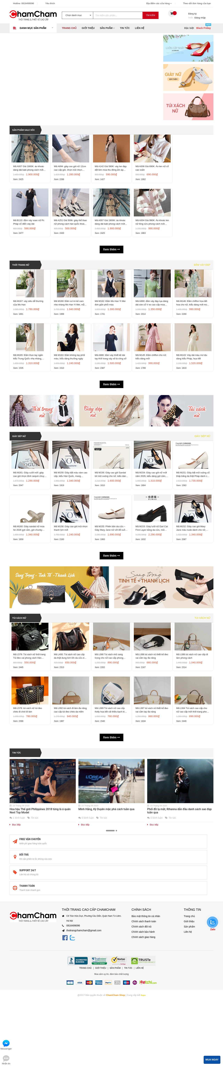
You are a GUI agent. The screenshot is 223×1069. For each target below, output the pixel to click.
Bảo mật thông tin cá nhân (144, 952)
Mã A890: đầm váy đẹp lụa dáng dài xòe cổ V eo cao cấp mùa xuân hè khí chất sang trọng (151, 332)
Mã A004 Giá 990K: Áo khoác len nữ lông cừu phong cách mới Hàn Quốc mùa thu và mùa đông (152, 240)
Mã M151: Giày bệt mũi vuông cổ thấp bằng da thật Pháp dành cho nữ (192, 525)
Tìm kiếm (150, 15)
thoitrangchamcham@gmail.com (81, 967)
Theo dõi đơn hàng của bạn (197, 3)
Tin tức (125, 28)
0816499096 (27, 3)
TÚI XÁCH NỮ (20, 680)
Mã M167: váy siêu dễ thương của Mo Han (29, 332)
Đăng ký (192, 13)
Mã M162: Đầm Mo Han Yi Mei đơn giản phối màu (111, 332)
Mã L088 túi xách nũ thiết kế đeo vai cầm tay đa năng (150, 728)
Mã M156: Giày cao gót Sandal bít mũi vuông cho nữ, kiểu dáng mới (111, 525)
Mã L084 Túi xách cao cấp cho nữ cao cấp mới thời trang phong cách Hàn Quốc (192, 793)
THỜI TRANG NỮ (22, 284)
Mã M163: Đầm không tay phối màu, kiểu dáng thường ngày (70, 396)
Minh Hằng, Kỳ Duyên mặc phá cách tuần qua (106, 893)
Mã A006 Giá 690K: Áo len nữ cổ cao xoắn (151, 176)
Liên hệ (139, 28)
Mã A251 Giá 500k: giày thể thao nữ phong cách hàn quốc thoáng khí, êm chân (70, 240)
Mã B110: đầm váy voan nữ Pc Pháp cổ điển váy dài (29, 240)
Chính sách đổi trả (140, 963)
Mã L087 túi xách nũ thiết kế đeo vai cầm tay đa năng (150, 793)
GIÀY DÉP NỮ (20, 477)
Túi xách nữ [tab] (202, 681)
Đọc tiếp (15, 909)
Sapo (143, 1031)
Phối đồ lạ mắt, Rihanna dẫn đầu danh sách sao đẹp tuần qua (179, 895)
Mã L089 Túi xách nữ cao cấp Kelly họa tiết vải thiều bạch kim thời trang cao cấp (111, 793)
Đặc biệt (189, 28)
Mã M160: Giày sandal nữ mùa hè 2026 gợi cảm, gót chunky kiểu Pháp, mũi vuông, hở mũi (29, 589)
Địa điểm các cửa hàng (159, 3)
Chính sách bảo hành (141, 968)
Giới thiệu (88, 28)
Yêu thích (50, 3)
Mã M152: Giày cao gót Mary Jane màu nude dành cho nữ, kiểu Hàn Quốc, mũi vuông (192, 589)
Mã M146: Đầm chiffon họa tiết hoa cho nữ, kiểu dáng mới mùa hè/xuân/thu (192, 332)
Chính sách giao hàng (142, 973)
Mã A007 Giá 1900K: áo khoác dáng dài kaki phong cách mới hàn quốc (29, 176)
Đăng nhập (200, 17)
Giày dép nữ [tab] (202, 477)
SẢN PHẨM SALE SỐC (26, 128)
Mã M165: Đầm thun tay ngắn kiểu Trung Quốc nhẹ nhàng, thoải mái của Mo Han (29, 396)
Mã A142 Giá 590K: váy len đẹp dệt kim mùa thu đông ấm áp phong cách (110, 176)
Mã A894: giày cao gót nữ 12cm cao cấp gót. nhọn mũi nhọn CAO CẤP (69, 176)
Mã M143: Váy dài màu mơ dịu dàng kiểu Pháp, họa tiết (192, 396)
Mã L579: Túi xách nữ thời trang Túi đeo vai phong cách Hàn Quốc (28, 728)
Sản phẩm (107, 28)
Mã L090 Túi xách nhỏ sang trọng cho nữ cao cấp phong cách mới (110, 728)
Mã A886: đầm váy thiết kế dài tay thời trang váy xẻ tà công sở (111, 396)
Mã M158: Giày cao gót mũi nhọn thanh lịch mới (69, 589)
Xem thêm (111, 269)
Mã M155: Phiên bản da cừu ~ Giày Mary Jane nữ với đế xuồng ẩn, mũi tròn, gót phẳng (111, 589)
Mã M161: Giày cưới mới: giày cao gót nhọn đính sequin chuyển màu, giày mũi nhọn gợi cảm (30, 525)
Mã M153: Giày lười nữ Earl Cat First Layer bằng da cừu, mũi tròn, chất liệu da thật (150, 589)
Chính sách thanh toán (142, 958)
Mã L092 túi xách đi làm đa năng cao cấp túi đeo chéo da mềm (69, 793)
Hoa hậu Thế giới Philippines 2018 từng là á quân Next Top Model (40, 895)
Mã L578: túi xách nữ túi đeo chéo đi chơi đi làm (28, 793)
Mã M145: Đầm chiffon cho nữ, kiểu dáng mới (151, 396)
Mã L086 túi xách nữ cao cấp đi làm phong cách (193, 728)
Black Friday (203, 28)
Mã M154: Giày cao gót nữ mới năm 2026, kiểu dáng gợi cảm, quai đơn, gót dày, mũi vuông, (152, 525)
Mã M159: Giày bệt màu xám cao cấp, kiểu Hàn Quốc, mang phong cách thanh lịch (70, 525)
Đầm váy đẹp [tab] (202, 284)
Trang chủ (69, 28)
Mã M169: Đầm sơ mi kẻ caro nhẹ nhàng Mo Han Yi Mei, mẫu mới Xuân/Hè (71, 332)
